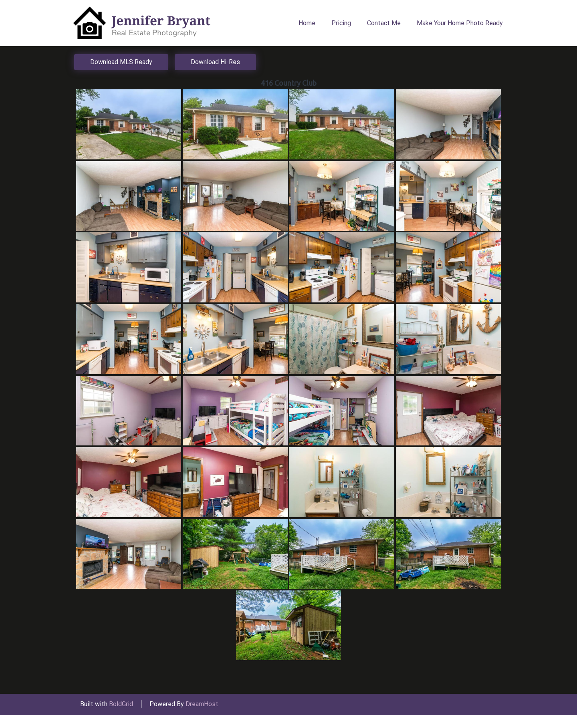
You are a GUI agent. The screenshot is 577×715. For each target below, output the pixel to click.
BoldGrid (121, 704)
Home (307, 23)
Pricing (341, 23)
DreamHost (202, 704)
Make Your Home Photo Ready (460, 23)
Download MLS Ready (121, 62)
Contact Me (384, 23)
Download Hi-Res (215, 62)
